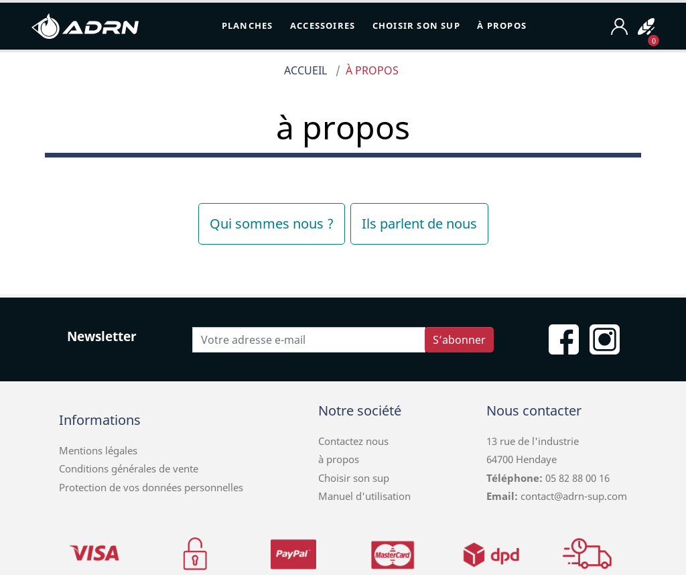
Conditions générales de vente (128, 468)
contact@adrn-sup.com (574, 496)
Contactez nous (353, 441)
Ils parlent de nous (419, 223)
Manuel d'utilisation (364, 496)
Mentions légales (98, 450)
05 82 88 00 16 (576, 478)
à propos (338, 459)
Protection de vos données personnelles (151, 487)
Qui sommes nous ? (272, 223)
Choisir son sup (353, 478)
